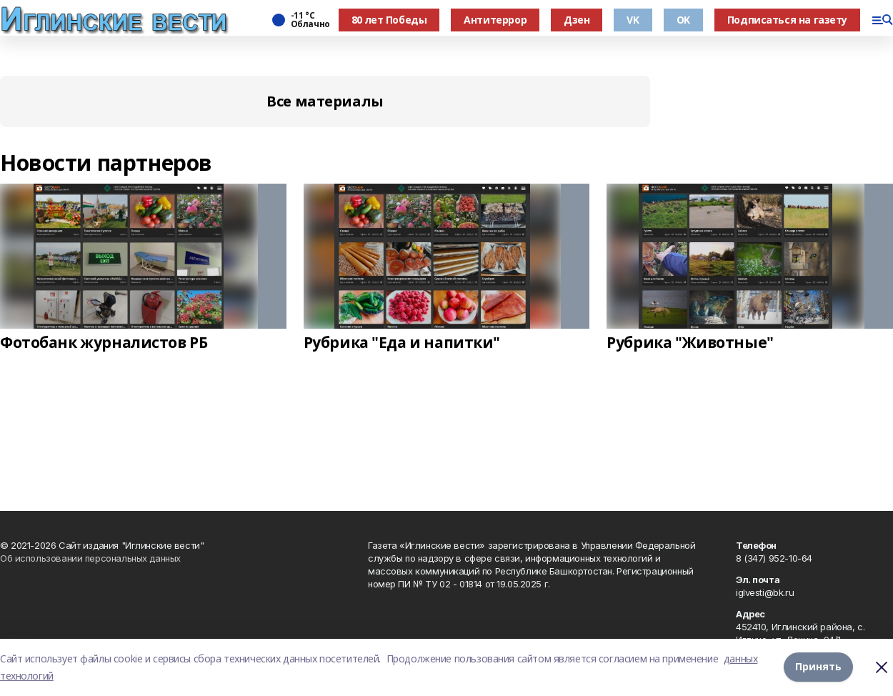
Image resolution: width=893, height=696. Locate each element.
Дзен (576, 19)
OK (683, 19)
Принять (818, 667)
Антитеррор (495, 19)
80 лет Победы (389, 19)
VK (633, 19)
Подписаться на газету (787, 19)
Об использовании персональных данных (90, 558)
